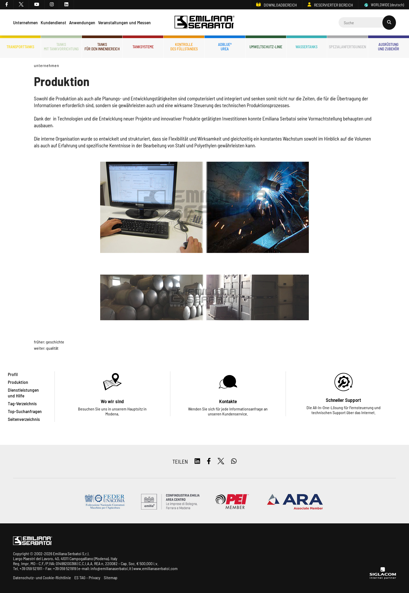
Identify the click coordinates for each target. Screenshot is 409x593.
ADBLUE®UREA (225, 46)
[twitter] (21, 4)
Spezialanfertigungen (347, 47)
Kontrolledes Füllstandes (184, 46)
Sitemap (110, 577)
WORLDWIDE (384, 5)
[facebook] (7, 4)
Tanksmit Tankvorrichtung (61, 46)
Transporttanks (20, 47)
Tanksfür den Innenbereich (102, 46)
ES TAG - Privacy (87, 577)
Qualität (52, 348)
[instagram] (52, 4)
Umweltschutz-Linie (265, 47)
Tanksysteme (143, 47)
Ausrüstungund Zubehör (388, 46)
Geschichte (55, 341)
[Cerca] (367, 22)
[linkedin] (66, 4)
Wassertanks (306, 47)
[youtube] (37, 4)
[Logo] (205, 22)
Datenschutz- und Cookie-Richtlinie (42, 577)
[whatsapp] (234, 461)
